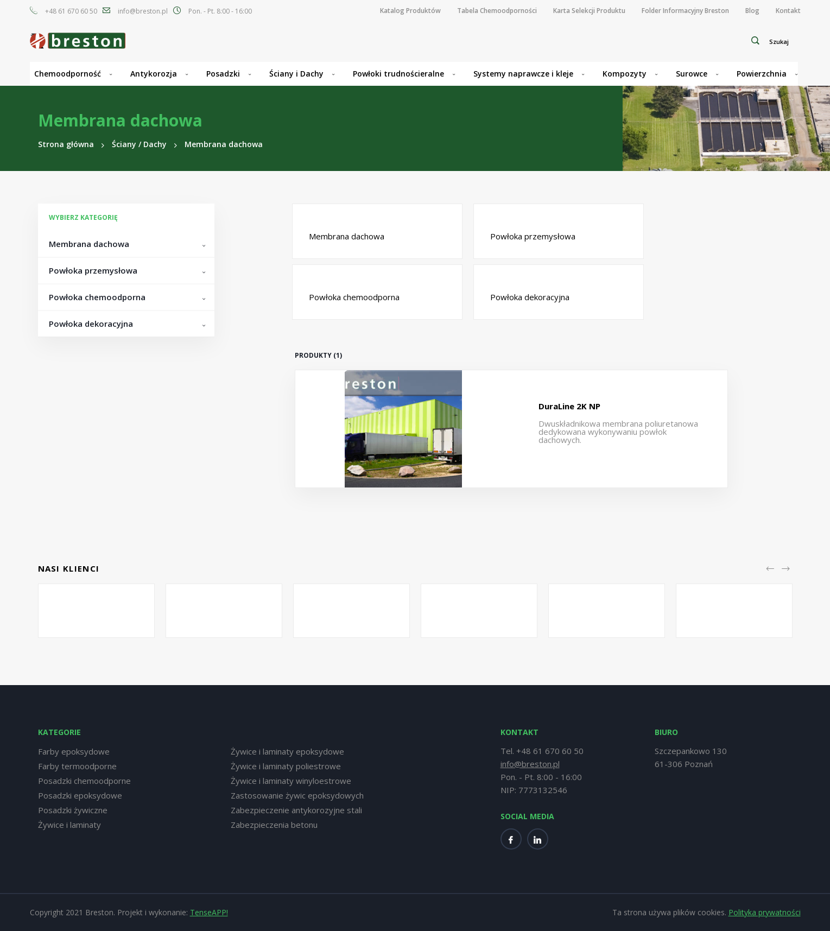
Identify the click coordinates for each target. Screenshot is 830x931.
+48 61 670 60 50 (71, 11)
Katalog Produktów (410, 11)
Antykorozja (153, 73)
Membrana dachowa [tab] (89, 243)
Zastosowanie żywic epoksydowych (297, 795)
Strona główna (66, 144)
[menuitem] (410, 11)
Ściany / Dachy (139, 144)
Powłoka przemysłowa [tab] (93, 270)
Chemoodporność (67, 73)
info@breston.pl (143, 11)
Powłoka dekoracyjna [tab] (91, 323)
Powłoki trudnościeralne (398, 73)
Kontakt (788, 11)
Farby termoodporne (77, 766)
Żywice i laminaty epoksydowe (287, 751)
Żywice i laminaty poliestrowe (286, 766)
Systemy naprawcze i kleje (523, 73)
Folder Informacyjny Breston (685, 11)
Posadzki (223, 73)
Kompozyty (625, 73)
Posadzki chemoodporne (84, 780)
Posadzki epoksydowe (80, 795)
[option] (96, 611)
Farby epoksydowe (74, 751)
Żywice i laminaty (69, 824)
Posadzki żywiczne (72, 810)
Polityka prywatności (764, 912)
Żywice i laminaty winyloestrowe (291, 780)
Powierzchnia (762, 73)
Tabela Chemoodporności (497, 11)
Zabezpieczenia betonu (274, 824)
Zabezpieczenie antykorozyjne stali (296, 810)
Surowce (691, 73)
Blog (752, 11)
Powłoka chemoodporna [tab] (97, 297)
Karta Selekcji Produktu (589, 11)
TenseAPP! (209, 912)
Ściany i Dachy (296, 73)
